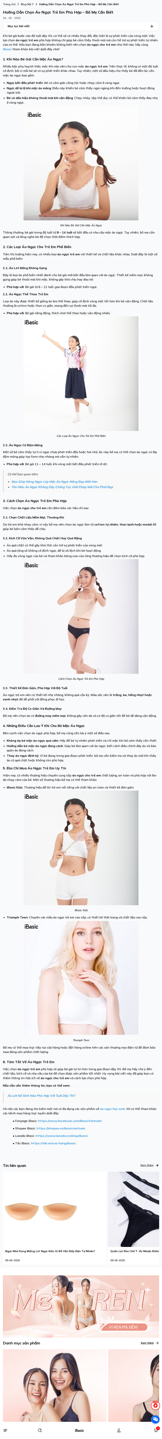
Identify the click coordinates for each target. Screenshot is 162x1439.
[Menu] (5, 1430)
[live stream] (155, 1407)
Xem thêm (149, 1165)
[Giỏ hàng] (156, 1430)
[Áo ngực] (55, 1418)
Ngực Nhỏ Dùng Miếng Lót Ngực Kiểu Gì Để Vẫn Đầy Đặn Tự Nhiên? (50, 1251)
